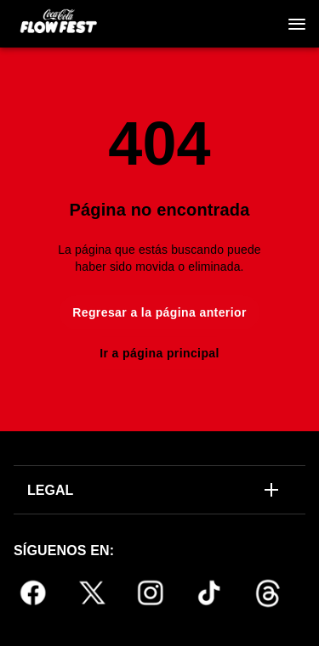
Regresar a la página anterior (159, 312)
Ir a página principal (159, 353)
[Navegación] (297, 24)
